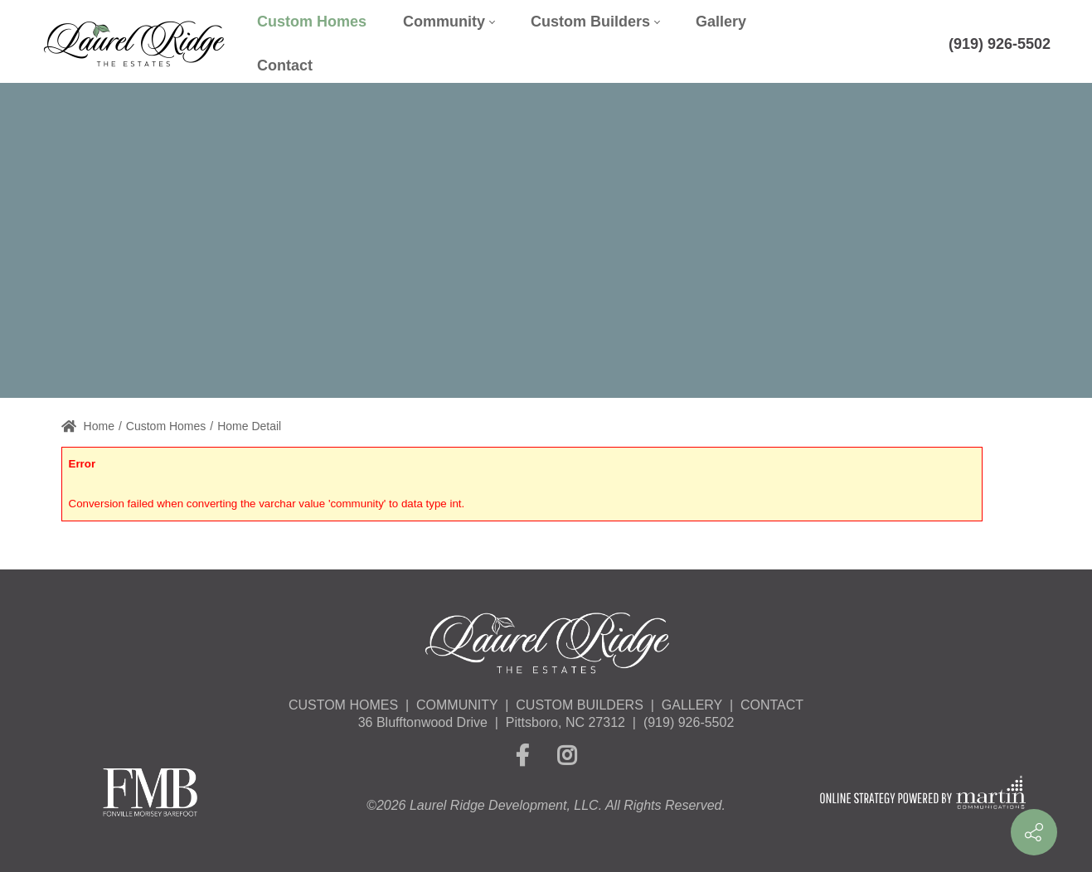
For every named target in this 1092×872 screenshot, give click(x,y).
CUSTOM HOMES (343, 705)
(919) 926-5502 (1000, 44)
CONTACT (771, 705)
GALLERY (692, 705)
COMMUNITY (456, 705)
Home (87, 426)
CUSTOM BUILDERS (579, 705)
